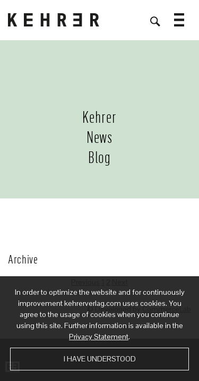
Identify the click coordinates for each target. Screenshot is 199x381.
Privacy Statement (98, 336)
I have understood (100, 359)
